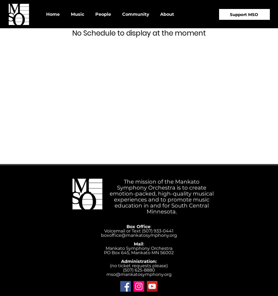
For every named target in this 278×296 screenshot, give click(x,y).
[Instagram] (139, 286)
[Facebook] (125, 286)
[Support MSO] (244, 14)
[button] (77, 14)
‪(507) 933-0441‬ (157, 231)
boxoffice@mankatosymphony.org (139, 235)
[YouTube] (152, 286)
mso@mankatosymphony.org (139, 274)
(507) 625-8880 (139, 270)
